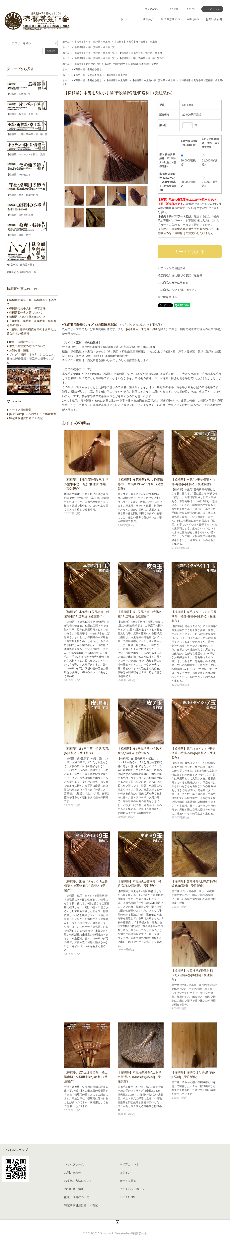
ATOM (131, 1197)
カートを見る (127, 1180)
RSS (122, 1197)
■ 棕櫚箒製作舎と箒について (25, 312)
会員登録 (173, 9)
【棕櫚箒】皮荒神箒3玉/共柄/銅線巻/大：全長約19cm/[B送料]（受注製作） (140, 484)
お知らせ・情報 (74, 1189)
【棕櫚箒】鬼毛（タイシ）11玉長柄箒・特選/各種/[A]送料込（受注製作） (194, 616)
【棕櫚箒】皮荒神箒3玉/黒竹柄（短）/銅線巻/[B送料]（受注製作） (192, 975)
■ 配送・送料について (20, 341)
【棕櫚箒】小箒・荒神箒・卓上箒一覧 (94, 47)
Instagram (193, 19)
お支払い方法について (78, 1180)
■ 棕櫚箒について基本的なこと (26, 316)
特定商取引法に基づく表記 (81, 1205)
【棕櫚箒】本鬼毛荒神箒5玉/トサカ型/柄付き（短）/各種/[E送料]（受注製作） (86, 484)
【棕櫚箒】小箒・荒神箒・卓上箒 (92, 41)
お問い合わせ (214, 19)
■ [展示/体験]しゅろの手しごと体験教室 (31, 414)
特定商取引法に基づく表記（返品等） (181, 275)
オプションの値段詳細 (172, 268)
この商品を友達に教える (173, 282)
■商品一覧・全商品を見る (88, 69)
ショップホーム (74, 1164)
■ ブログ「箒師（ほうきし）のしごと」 (32, 354)
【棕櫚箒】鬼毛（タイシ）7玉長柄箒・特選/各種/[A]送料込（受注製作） (194, 753)
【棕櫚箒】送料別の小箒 (87, 63)
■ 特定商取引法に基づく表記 (25, 418)
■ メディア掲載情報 (19, 409)
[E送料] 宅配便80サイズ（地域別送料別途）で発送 (132, 63)
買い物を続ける (167, 297)
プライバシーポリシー (133, 1189)
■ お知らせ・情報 (18, 350)
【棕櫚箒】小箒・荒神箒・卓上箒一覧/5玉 (141, 58)
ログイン (191, 9)
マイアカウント (153, 9)
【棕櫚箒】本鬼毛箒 (116, 75)
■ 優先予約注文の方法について (26, 346)
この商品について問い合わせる (177, 289)
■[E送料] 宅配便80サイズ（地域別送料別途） (90, 324)
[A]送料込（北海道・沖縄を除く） (147, 329)
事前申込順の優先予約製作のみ (191, 229)
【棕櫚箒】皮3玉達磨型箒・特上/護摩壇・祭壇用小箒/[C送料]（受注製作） (86, 1077)
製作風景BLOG (170, 19)
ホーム (124, 19)
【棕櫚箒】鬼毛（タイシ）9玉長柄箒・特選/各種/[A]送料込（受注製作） (86, 886)
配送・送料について (76, 1197)
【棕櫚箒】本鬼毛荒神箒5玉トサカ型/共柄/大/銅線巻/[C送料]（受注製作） (139, 1077)
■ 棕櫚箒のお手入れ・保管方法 (26, 308)
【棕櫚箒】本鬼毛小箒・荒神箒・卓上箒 (135, 41)
